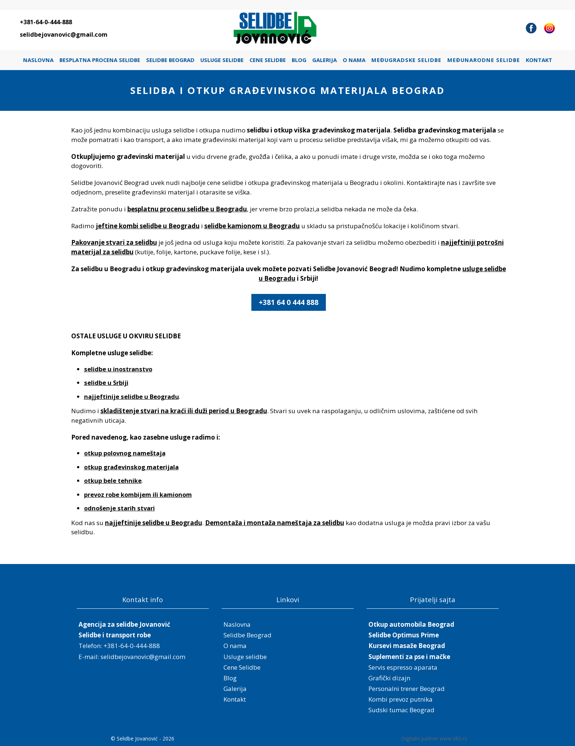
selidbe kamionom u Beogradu (252, 226)
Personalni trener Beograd (406, 688)
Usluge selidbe (222, 59)
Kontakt (539, 59)
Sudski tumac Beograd (401, 710)
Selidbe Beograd (170, 59)
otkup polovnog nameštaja (124, 453)
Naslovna (38, 59)
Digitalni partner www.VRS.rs (434, 738)
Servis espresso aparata (402, 667)
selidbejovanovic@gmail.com (64, 34)
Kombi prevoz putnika (400, 699)
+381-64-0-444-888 (46, 22)
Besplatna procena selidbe (99, 59)
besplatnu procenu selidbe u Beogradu (187, 209)
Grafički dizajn (389, 678)
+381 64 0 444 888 (289, 302)
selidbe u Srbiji (106, 382)
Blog (299, 59)
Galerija (324, 59)
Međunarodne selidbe (483, 59)
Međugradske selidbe (406, 59)
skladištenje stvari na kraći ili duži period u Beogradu (184, 411)
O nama (354, 59)
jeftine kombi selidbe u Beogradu (148, 226)
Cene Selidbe (268, 59)
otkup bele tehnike (113, 480)
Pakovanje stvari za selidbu (114, 242)
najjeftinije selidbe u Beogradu (131, 396)
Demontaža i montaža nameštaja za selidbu (274, 522)
